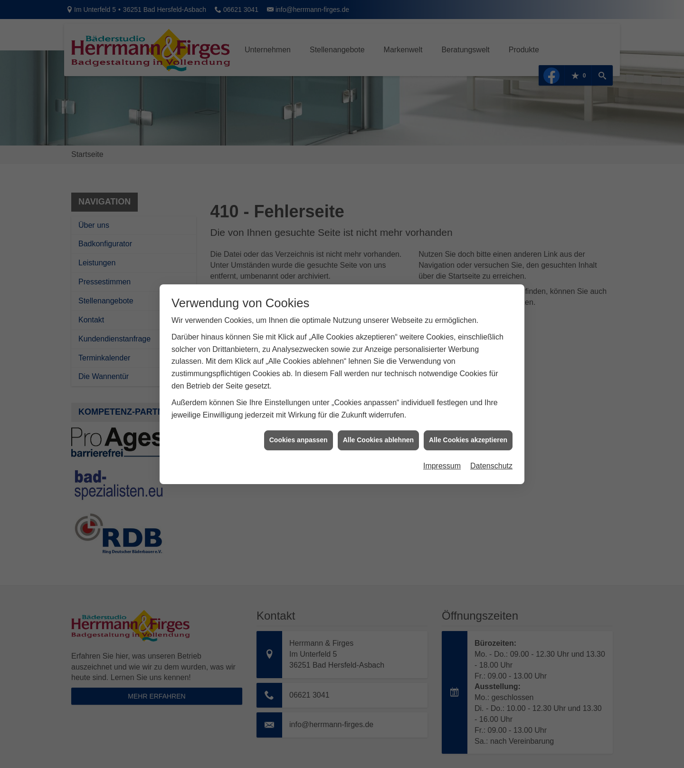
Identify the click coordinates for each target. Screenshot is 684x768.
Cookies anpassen (298, 428)
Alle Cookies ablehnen (378, 428)
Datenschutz (491, 454)
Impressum (442, 454)
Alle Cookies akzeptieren (468, 428)
